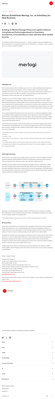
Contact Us (5, 391)
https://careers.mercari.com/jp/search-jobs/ (11, 281)
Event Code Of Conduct (8, 386)
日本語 (51, 396)
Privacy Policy (5, 388)
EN (47, 396)
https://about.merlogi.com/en (8, 274)
